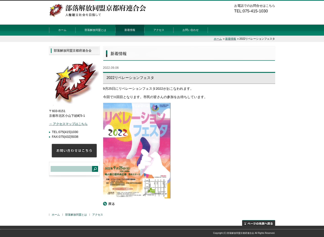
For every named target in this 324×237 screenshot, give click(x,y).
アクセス (158, 30)
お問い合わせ (190, 30)
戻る (109, 204)
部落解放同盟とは (95, 30)
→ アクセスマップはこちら (68, 124)
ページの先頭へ (258, 223)
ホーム (62, 30)
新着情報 (129, 30)
